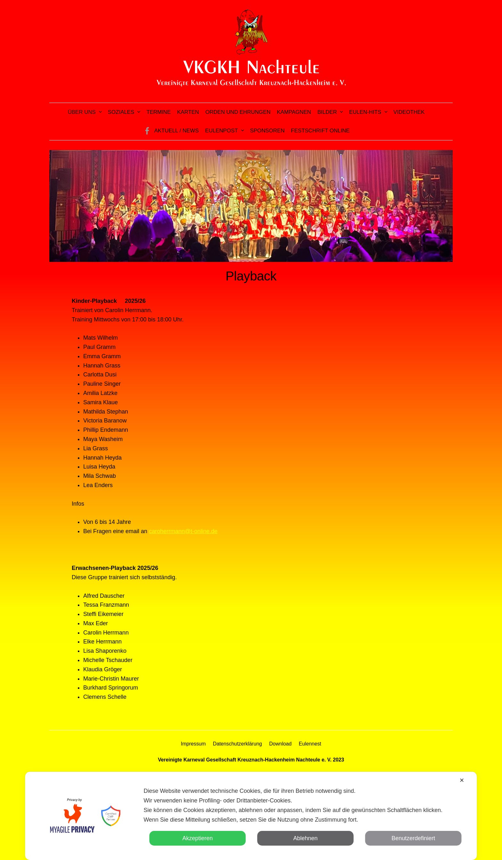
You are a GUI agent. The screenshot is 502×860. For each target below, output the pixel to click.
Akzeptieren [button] (197, 838)
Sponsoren (267, 131)
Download (280, 743)
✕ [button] (461, 780)
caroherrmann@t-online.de (183, 531)
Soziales (121, 112)
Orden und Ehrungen (237, 112)
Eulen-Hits (365, 112)
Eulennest (310, 743)
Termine (158, 112)
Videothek (409, 112)
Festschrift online (320, 131)
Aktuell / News (176, 131)
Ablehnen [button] (305, 838)
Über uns (82, 112)
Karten (188, 112)
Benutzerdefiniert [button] (413, 838)
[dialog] (251, 816)
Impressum (193, 743)
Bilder (327, 112)
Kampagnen (294, 112)
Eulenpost (221, 131)
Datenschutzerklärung (237, 743)
